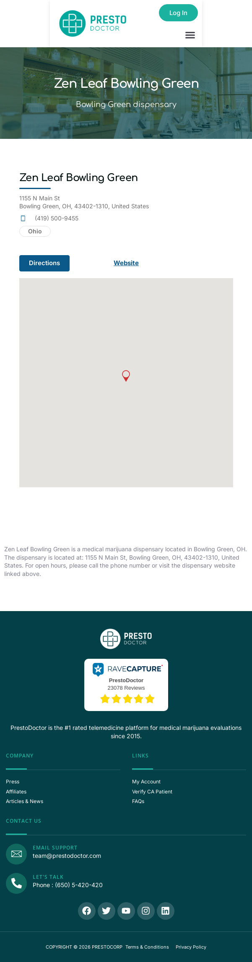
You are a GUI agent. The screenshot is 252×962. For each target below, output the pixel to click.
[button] (190, 35)
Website (126, 263)
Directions (44, 263)
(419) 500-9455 (56, 218)
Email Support (55, 847)
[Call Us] (16, 883)
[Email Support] (16, 854)
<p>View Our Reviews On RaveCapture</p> (126, 684)
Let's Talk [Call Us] (48, 876)
